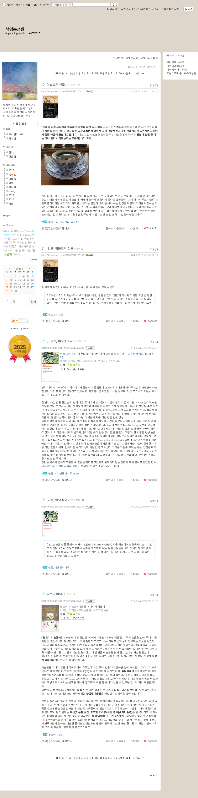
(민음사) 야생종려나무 (61, 341)
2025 (11, 199)
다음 (127, 73)
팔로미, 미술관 (68, 606)
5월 (5, 230)
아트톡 (12, 178)
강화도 (17, 230)
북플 (28, 4)
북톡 (11, 174)
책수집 (12, 138)
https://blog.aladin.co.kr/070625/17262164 (62, 506)
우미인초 (22, 242)
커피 (66, 222)
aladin (26, 328)
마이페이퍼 (9, 164)
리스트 (7, 128)
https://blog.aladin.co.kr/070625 (22, 33)
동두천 (74, 222)
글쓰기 (156, 8)
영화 (11, 182)
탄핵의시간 (25, 250)
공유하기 (121, 228)
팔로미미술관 (55, 734)
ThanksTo (150, 228)
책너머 (12, 187)
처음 (59, 73)
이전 (70, 73)
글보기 (119, 57)
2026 (11, 170)
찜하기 (135, 228)
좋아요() (67, 228)
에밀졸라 (29, 238)
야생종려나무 (64, 473)
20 (120, 73)
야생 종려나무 (68, 353)
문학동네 (16, 234)
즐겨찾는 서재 (172, 8)
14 (91, 73)
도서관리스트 (16, 134)
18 (111, 73)
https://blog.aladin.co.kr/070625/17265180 (62, 348)
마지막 (138, 73)
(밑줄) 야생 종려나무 (60, 499)
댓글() (154, 85)
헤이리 (16, 254)
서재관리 (144, 8)
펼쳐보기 (133, 66)
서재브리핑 (128, 8)
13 (32, 279)
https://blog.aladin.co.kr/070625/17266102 (62, 255)
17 (106, 73)
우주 (133, 91)
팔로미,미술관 (56, 594)
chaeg (12, 191)
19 (116, 73)
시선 (21, 238)
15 (96, 73)
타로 (11, 203)
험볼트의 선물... (57, 84)
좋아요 (109, 228)
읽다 (11, 152)
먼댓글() (56, 228)
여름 (5, 242)
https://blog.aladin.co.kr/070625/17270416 (62, 91)
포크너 (77, 473)
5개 (143, 66)
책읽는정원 (14, 29)
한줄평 (12, 156)
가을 (10, 230)
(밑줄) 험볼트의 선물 (60, 248)
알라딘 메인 (40, 4)
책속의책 (23, 246)
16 (101, 73)
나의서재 (113, 8)
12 (28, 279)
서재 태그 (8, 224)
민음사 (52, 473)
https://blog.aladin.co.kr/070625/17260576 (62, 600)
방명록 (7, 215)
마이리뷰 (8, 146)
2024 (11, 195)
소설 (14, 238)
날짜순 (151, 66)
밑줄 (50, 567)
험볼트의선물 (55, 222)
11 (23, 279)
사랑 (8, 238)
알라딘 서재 (14, 4)
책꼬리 (13, 246)
